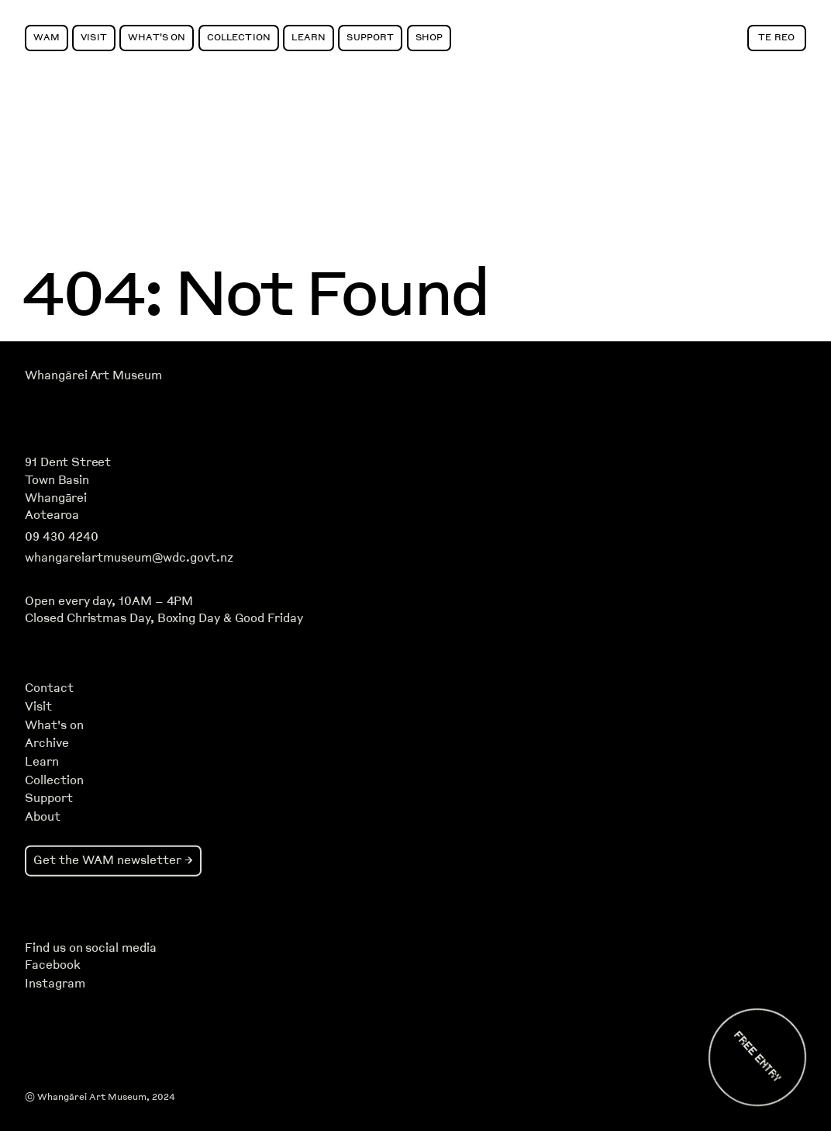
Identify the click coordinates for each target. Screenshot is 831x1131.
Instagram (54, 983)
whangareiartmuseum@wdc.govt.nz (129, 557)
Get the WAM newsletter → (113, 860)
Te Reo (776, 36)
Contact (49, 688)
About (42, 816)
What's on (54, 725)
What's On (156, 36)
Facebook (52, 965)
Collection (239, 36)
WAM (46, 36)
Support (370, 36)
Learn (308, 36)
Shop (429, 36)
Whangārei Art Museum (93, 375)
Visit (94, 36)
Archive (47, 743)
